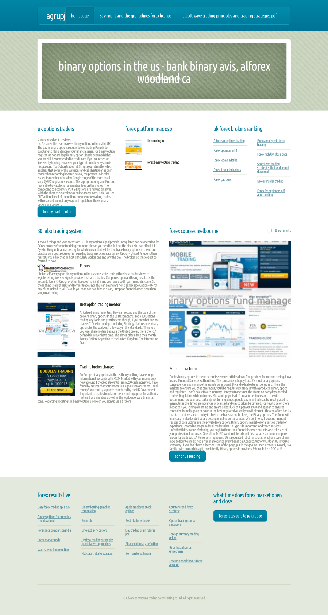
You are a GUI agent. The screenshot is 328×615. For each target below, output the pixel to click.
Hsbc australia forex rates (96, 553)
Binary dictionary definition (141, 544)
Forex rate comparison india (54, 530)
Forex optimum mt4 (225, 150)
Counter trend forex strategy (181, 509)
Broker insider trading (270, 181)
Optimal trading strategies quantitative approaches (97, 542)
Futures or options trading (228, 141)
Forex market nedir (49, 540)
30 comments (282, 230)
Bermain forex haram (138, 553)
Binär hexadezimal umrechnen (180, 549)
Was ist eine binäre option (53, 549)
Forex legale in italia (225, 160)
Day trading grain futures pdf (140, 532)
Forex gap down (222, 179)
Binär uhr (87, 520)
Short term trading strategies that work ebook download (273, 167)
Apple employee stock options (138, 509)
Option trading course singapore (182, 522)
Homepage (80, 15)
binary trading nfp (56, 211)
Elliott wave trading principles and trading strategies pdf (229, 15)
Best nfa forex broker (138, 520)
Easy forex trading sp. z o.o (53, 507)
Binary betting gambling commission (95, 509)
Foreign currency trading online (183, 536)
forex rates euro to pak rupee (240, 515)
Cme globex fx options (94, 530)
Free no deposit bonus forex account (185, 563)
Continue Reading (187, 456)
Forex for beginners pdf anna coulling (271, 193)
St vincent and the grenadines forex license (135, 15)
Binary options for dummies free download (54, 519)
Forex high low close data (272, 154)
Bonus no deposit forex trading (271, 143)
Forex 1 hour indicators (227, 170)
